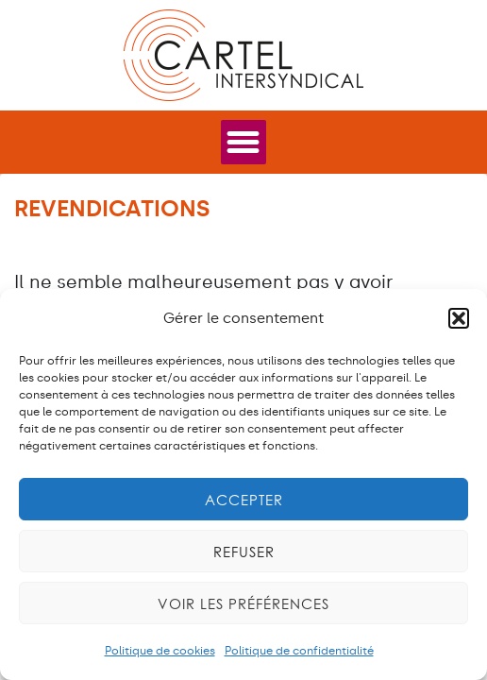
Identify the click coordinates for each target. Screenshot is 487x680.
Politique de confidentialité (299, 650)
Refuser (244, 551)
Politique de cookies (160, 650)
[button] (458, 318)
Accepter (244, 499)
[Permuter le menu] (243, 142)
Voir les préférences (243, 603)
